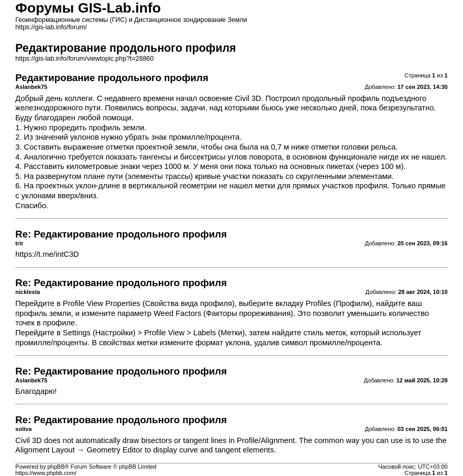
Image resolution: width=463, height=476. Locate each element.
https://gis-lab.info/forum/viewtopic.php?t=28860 (84, 58)
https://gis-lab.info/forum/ (50, 27)
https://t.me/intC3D (47, 254)
